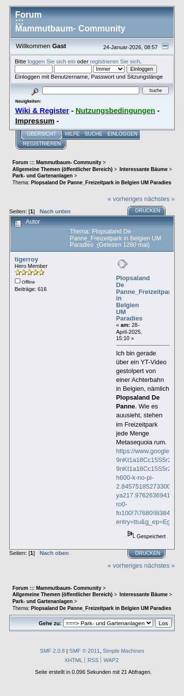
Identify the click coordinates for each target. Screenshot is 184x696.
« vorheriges (124, 199)
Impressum (34, 120)
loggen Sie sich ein (51, 61)
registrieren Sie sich (115, 61)
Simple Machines (123, 651)
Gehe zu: (50, 623)
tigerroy (26, 259)
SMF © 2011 (84, 651)
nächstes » (159, 199)
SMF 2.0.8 (52, 651)
